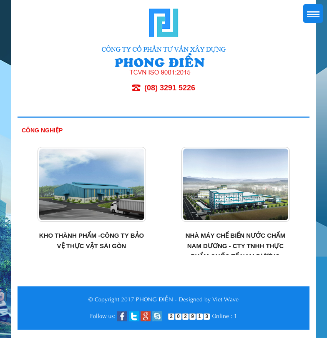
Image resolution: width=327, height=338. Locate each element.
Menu (313, 13)
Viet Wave (225, 298)
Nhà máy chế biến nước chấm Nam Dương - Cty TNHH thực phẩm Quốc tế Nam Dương (236, 246)
